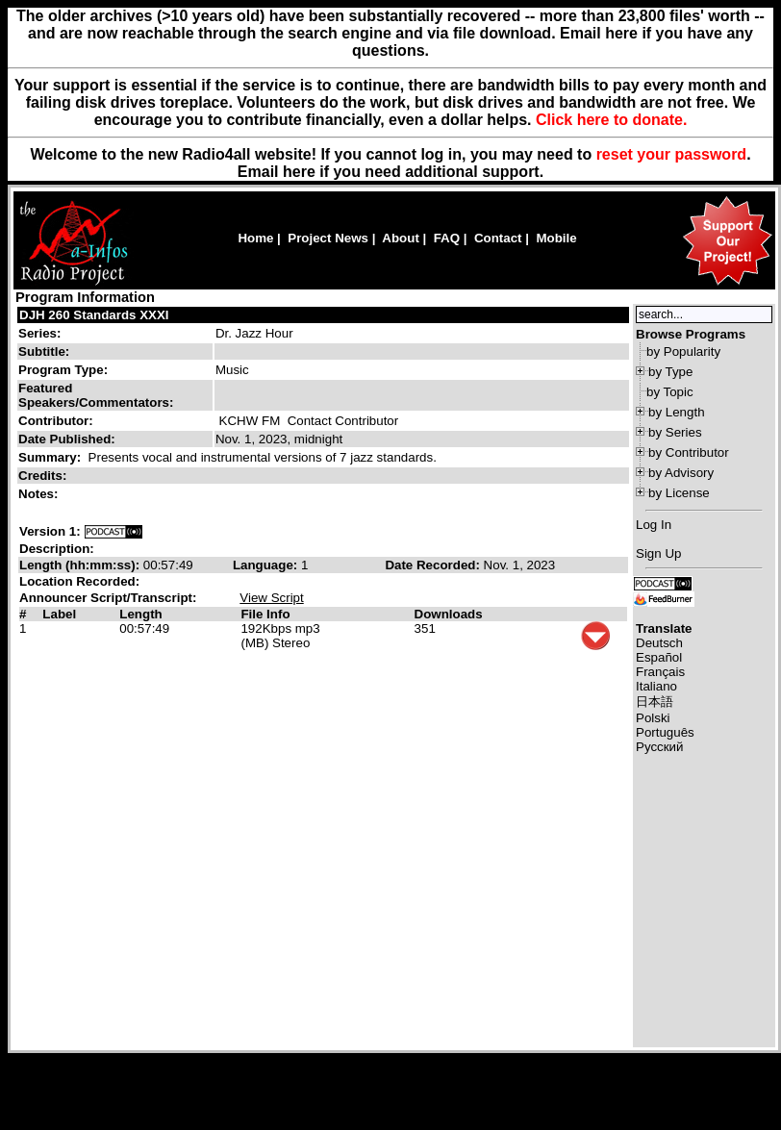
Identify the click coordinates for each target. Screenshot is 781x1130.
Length (140, 614)
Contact (498, 238)
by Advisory (681, 472)
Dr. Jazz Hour (254, 333)
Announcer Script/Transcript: (107, 597)
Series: (39, 333)
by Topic (669, 392)
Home (255, 238)
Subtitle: (43, 351)
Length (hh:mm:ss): (81, 565)
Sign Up (658, 553)
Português (665, 732)
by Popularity (683, 351)
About (400, 238)
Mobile (556, 238)
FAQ (447, 238)
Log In (653, 524)
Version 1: (50, 531)
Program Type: (63, 370)
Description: (56, 548)
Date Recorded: (434, 565)
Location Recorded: (79, 581)
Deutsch (659, 643)
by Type (670, 371)
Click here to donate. (611, 120)
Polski (653, 718)
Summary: (51, 457)
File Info (265, 614)
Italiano (656, 686)
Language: (267, 565)
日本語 (654, 701)
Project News (328, 238)
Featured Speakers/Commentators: (95, 395)
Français (660, 672)
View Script (271, 597)
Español (659, 657)
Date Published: (66, 439)
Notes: (40, 494)
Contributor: (55, 421)
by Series (675, 432)
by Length (676, 412)
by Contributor (688, 452)
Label (59, 614)
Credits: (44, 475)
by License (679, 493)
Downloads (449, 614)
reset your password (671, 154)
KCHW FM (250, 421)
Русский (659, 747)
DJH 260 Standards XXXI (94, 315)
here (299, 171)
